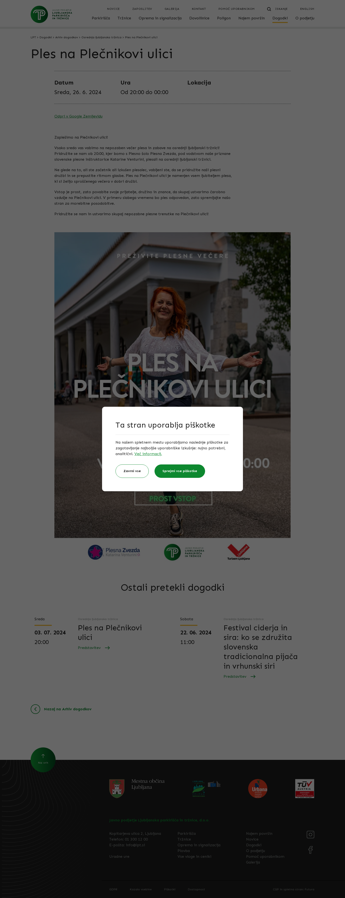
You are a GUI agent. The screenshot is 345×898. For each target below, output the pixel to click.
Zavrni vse (132, 471)
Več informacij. (148, 454)
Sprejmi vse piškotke (179, 471)
